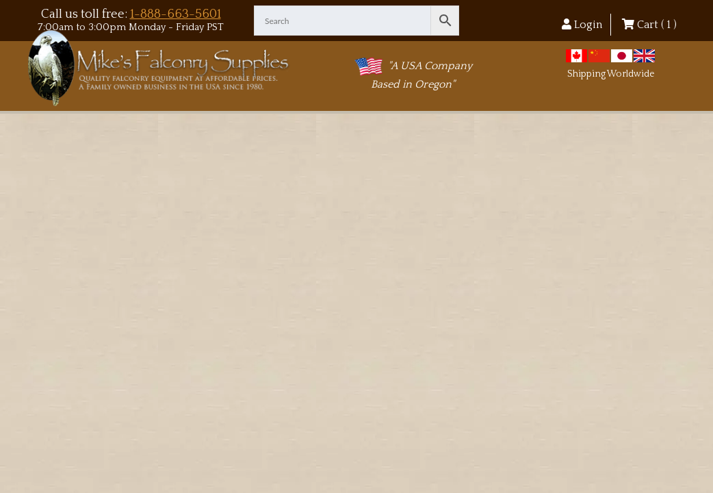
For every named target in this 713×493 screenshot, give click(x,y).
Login (582, 24)
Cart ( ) (649, 24)
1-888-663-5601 (175, 14)
